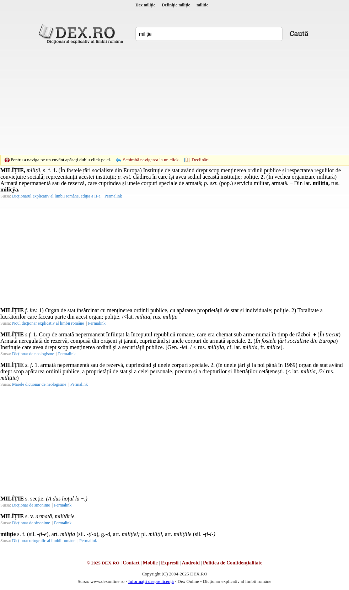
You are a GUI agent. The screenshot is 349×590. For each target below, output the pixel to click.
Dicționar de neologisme (33, 353)
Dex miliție (145, 4)
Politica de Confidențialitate (232, 562)
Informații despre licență (151, 581)
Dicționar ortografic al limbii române (43, 540)
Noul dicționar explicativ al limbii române (48, 323)
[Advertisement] (163, 99)
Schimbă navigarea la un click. (151, 159)
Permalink (113, 196)
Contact (131, 562)
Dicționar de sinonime (31, 505)
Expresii (170, 562)
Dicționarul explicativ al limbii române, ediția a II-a (56, 196)
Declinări (200, 159)
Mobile (150, 562)
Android (191, 562)
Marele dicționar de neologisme (39, 384)
